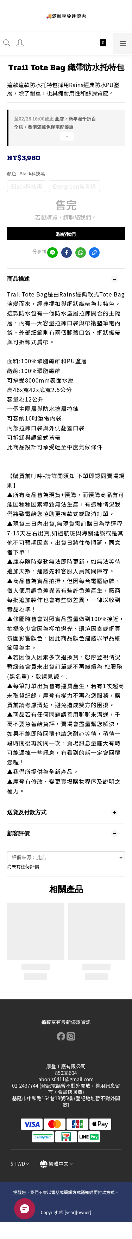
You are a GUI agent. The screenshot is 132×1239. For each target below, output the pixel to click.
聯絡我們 (66, 233)
